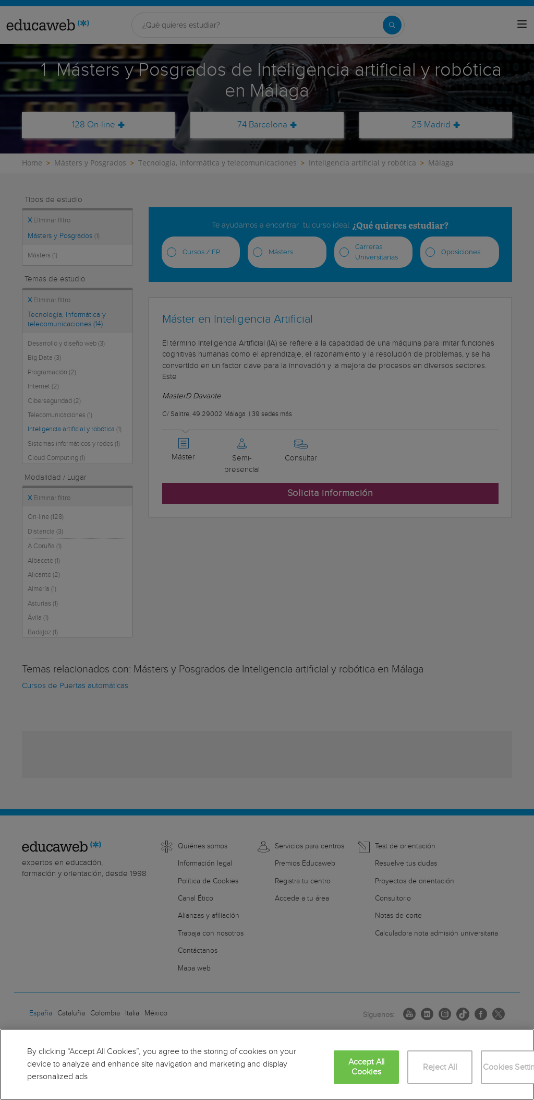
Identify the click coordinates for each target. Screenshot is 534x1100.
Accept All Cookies (366, 1067)
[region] (267, 1064)
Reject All (440, 1067)
